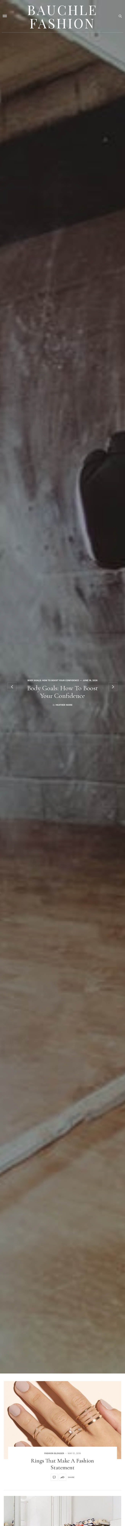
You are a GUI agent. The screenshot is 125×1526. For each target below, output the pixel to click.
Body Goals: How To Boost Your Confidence (53, 680)
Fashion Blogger (54, 1453)
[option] (62, 686)
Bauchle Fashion (62, 16)
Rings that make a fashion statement (62, 1464)
